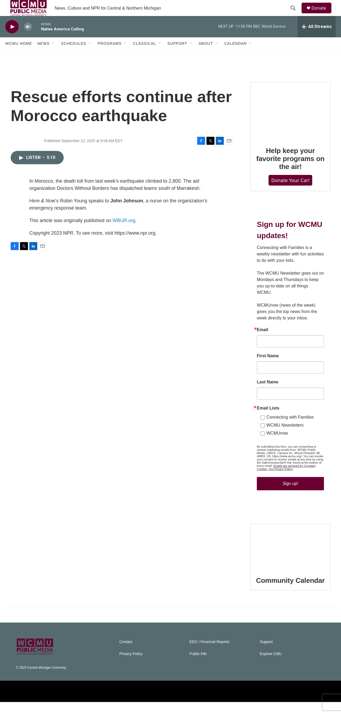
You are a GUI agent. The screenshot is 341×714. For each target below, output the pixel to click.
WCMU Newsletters (285, 437)
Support (177, 55)
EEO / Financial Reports (209, 654)
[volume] (28, 39)
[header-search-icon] (295, 14)
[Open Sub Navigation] (53, 55)
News (43, 55)
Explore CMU (271, 666)
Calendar (235, 55)
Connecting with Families (290, 429)
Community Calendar (290, 592)
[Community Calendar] (290, 558)
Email (262, 342)
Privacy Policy (131, 666)
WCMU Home (18, 55)
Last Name (267, 394)
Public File (198, 666)
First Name (268, 368)
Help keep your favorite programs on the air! (290, 171)
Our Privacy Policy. (281, 481)
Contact (125, 654)
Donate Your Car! (290, 192)
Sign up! (290, 495)
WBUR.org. (124, 232)
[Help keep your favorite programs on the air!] (290, 122)
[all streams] (317, 38)
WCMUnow (277, 445)
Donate (322, 14)
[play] (12, 39)
